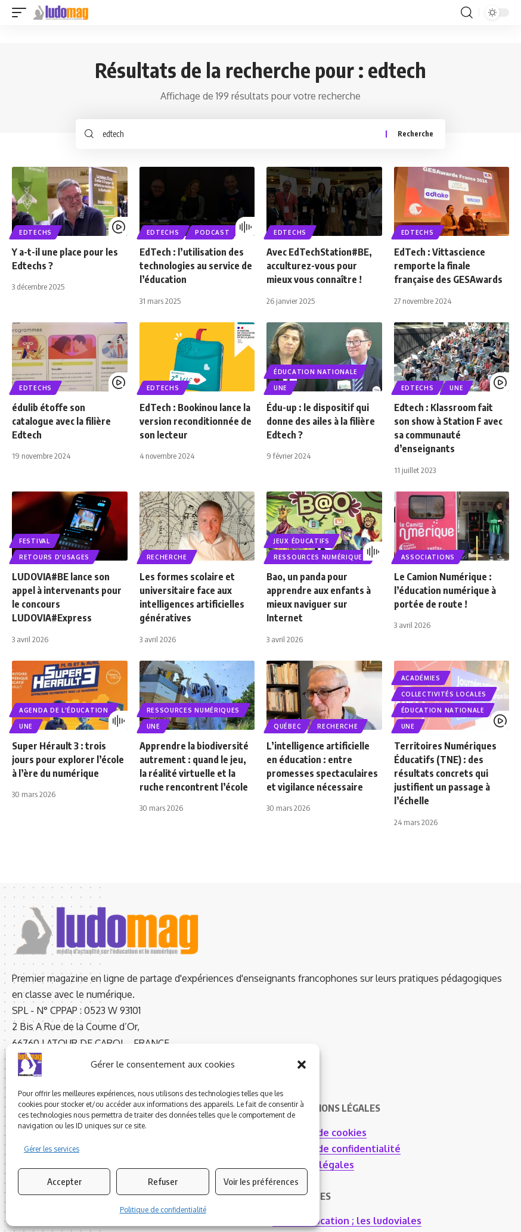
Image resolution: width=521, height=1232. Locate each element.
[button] (302, 1065)
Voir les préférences (261, 1181)
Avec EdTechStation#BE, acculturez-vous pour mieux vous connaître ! (319, 265)
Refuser (163, 1181)
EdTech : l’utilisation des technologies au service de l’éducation (195, 265)
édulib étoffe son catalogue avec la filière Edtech (61, 421)
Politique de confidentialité (163, 1209)
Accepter (64, 1181)
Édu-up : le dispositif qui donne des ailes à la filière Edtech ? (320, 421)
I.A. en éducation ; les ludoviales (346, 1221)
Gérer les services (51, 1148)
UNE (280, 387)
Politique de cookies (319, 1132)
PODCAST (212, 232)
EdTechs (35, 232)
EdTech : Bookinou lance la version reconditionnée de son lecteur (195, 421)
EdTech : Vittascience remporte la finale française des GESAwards (449, 265)
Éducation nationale (315, 371)
